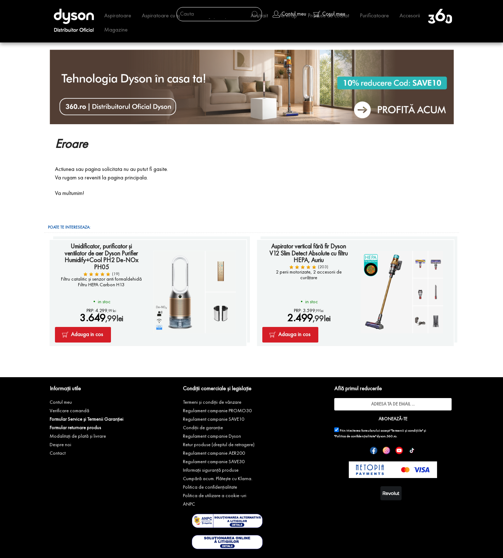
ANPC (189, 504)
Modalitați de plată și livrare (78, 436)
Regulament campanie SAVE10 (213, 419)
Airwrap (288, 16)
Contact (58, 453)
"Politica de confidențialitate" (355, 436)
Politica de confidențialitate (210, 487)
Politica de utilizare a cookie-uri (214, 495)
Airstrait (259, 16)
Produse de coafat (328, 16)
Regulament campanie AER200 (214, 453)
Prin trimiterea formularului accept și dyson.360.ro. (380, 432)
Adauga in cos (87, 335)
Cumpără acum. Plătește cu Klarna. (217, 478)
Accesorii (409, 16)
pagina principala (127, 178)
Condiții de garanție (203, 427)
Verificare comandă (69, 410)
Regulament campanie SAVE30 (214, 461)
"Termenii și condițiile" (407, 430)
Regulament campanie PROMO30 (217, 410)
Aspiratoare (117, 16)
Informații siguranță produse (211, 470)
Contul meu (61, 402)
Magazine (116, 30)
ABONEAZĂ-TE (393, 419)
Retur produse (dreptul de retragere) (219, 444)
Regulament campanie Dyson (212, 436)
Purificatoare (374, 16)
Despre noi (60, 444)
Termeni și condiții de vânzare (212, 402)
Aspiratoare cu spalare (168, 16)
